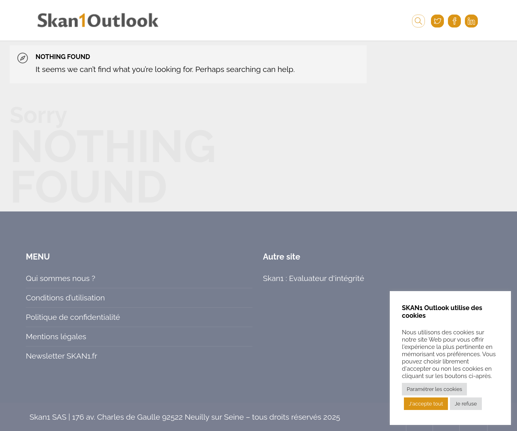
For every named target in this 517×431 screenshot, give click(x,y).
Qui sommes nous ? (60, 278)
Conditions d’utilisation (65, 297)
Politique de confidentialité (73, 317)
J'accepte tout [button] (426, 404)
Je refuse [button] (466, 404)
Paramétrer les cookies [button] (434, 389)
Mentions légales (56, 336)
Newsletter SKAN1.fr (61, 355)
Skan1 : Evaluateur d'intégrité (313, 278)
